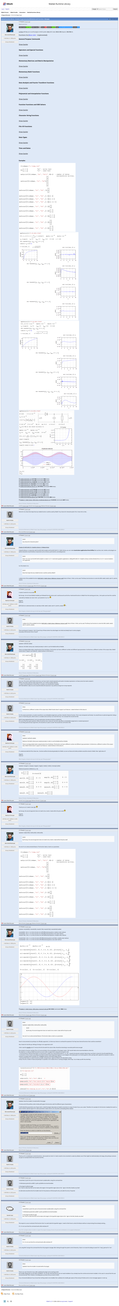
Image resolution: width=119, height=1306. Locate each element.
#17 (20, 1178)
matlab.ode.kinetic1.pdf (26, 489)
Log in (2, 9)
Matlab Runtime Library (33, 12)
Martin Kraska (9, 520)
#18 (20, 1202)
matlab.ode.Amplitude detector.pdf (29, 497)
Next (18, 15)
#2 (19, 509)
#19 (20, 1235)
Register (7, 9)
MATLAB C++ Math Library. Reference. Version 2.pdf (50, 578)
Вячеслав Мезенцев (10, 34)
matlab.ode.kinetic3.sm (26, 482)
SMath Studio (14, 12)
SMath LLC (49, 1301)
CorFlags (21, 32)
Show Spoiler (23, 44)
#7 (19, 678)
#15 (20, 1098)
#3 (19, 535)
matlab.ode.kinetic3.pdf (26, 492)
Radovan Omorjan (45, 506)
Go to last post (114, 19)
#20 (20, 1260)
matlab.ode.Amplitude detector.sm (28, 486)
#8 (19, 703)
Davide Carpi (32, 506)
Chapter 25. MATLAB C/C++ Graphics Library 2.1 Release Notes (34, 547)
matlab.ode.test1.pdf (25, 494)
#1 (19, 21)
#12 (20, 830)
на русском (63, 1301)
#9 (19, 731)
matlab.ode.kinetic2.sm (26, 480)
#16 (20, 1153)
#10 (20, 763)
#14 (20, 1018)
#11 (20, 804)
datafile (28, 1047)
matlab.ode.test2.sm (25, 485)
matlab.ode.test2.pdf (25, 495)
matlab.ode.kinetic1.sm (26, 479)
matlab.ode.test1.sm (25, 483)
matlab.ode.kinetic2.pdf (26, 491)
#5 (19, 615)
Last (21, 15)
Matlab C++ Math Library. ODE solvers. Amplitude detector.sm (35, 500)
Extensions (22, 12)
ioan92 (20, 506)
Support (70, 1301)
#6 (19, 641)
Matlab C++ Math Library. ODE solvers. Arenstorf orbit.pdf (34, 1009)
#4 (19, 589)
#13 (20, 926)
